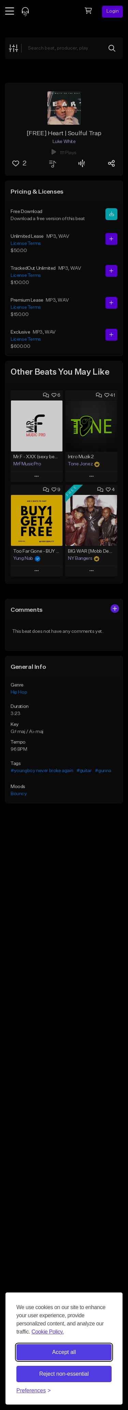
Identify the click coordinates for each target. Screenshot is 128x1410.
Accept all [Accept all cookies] (64, 1352)
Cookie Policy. (47, 1332)
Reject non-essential (64, 1374)
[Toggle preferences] (33, 1391)
